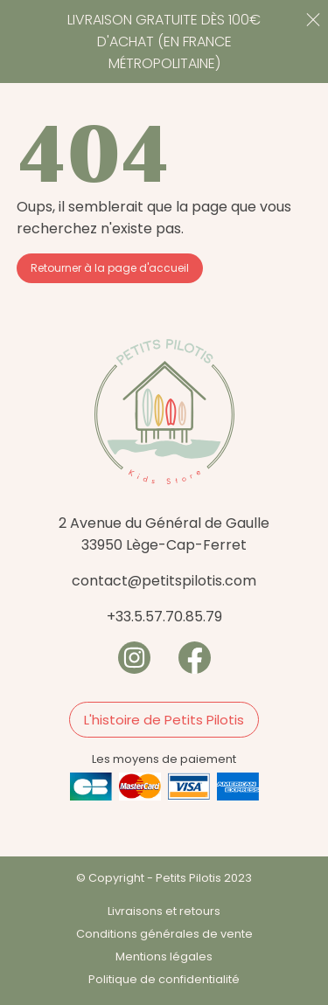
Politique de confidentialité (164, 979)
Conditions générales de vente (164, 933)
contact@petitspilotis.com (164, 581)
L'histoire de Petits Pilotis (164, 719)
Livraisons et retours (164, 911)
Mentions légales (164, 956)
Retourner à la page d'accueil (110, 267)
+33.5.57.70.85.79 (164, 616)
